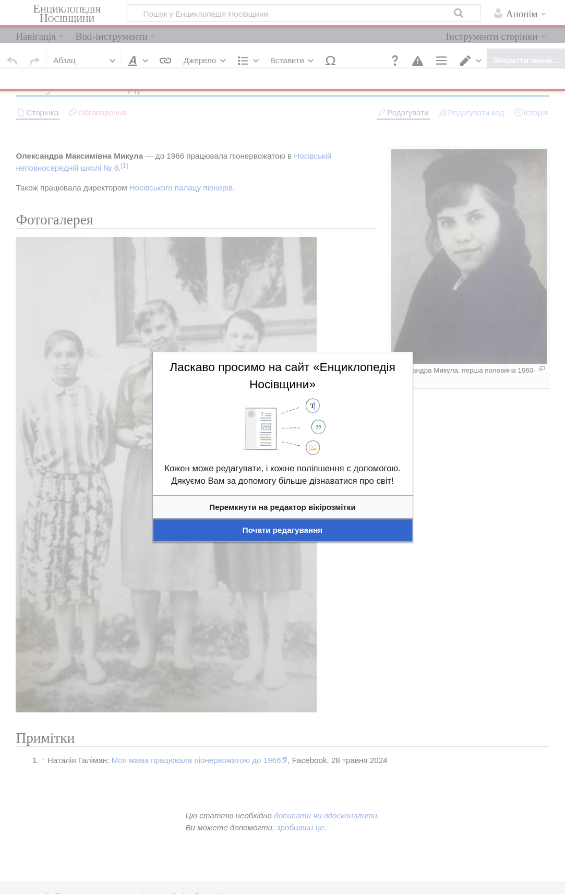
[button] (395, 61)
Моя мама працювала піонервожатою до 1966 (196, 760)
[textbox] (282, 493)
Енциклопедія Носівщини (67, 13)
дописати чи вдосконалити (325, 815)
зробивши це (300, 827)
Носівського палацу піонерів (181, 187)
